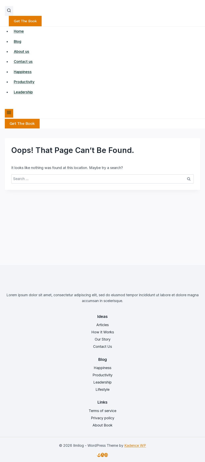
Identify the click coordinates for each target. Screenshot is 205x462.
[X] (102, 455)
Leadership (23, 92)
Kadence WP (135, 445)
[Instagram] (106, 455)
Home (19, 31)
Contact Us (102, 346)
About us (21, 51)
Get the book (25, 21)
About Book (102, 425)
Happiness (23, 72)
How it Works (102, 332)
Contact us (23, 61)
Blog (17, 41)
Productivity (24, 82)
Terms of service (102, 411)
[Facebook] (99, 455)
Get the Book (22, 123)
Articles (102, 325)
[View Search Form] (9, 11)
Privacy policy (102, 418)
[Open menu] (9, 113)
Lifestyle (102, 389)
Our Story (103, 339)
